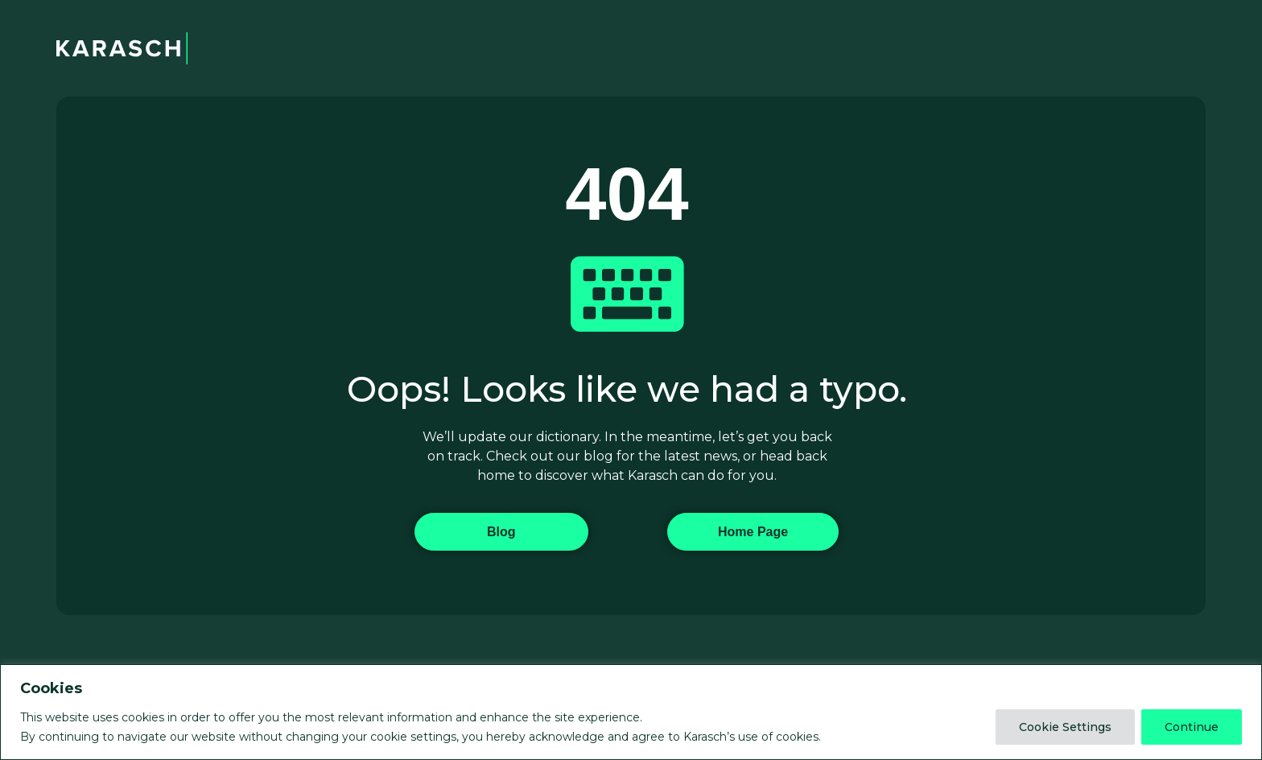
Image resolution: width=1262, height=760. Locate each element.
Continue (1192, 727)
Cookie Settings (1065, 727)
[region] (631, 712)
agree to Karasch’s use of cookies (725, 736)
